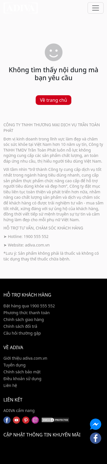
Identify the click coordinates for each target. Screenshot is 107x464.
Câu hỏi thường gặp (22, 333)
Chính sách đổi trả (20, 326)
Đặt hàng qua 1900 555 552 (29, 305)
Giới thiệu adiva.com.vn (25, 358)
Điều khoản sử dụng (22, 378)
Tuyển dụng (14, 365)
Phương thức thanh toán (26, 312)
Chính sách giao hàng (23, 319)
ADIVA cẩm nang (19, 410)
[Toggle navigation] (96, 8)
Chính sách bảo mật (22, 371)
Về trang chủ (53, 100)
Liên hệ (10, 385)
